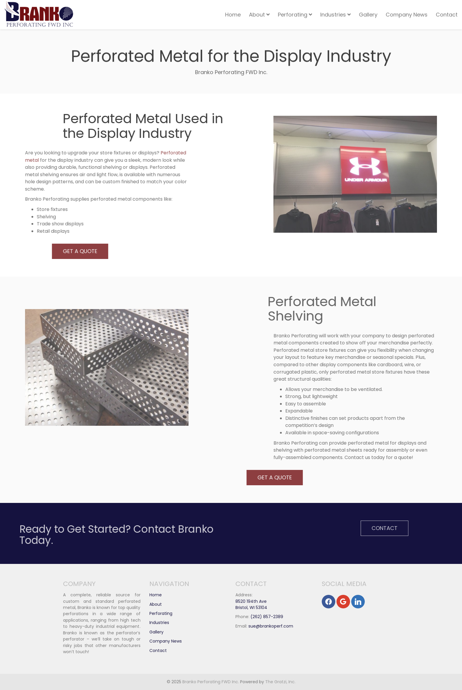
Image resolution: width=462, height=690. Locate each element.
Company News (407, 14)
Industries (335, 14)
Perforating (295, 14)
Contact (447, 14)
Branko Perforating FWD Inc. (210, 682)
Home (233, 14)
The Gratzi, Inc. (280, 682)
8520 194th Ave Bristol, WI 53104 (251, 604)
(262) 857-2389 (266, 617)
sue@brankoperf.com (270, 626)
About (259, 14)
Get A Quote (62, 251)
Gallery (368, 14)
